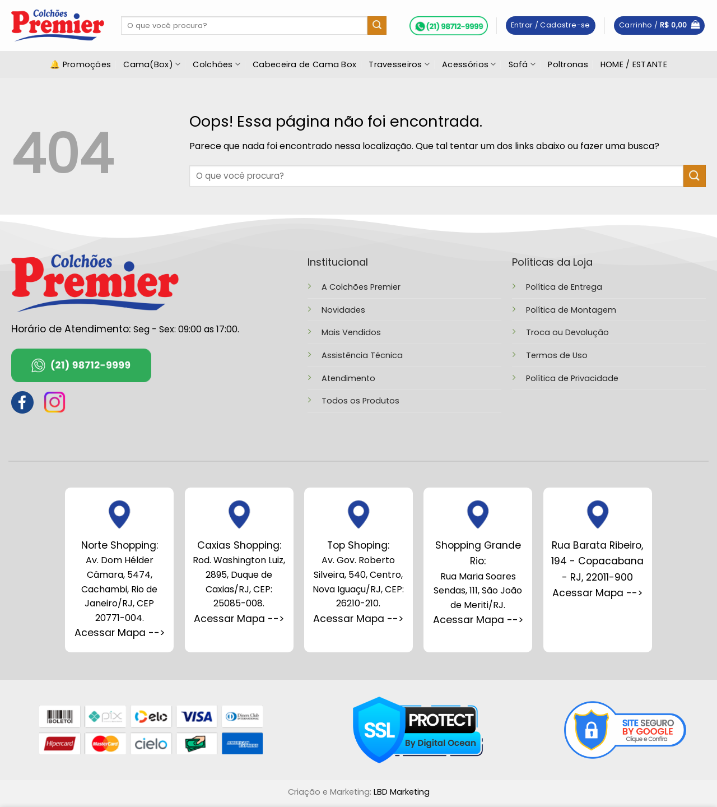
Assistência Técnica (362, 355)
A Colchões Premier (361, 287)
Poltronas (568, 64)
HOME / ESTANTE (633, 64)
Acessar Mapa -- (236, 618)
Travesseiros (399, 64)
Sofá (522, 64)
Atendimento (348, 378)
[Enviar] (377, 25)
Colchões (216, 64)
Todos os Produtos (360, 400)
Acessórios (469, 64)
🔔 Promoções (80, 64)
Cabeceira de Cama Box (304, 64)
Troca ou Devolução (567, 332)
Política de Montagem (571, 310)
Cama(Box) (151, 64)
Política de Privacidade (572, 378)
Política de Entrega (564, 287)
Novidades (343, 310)
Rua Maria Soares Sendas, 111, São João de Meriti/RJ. (478, 575)
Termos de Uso (557, 355)
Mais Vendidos (351, 332)
